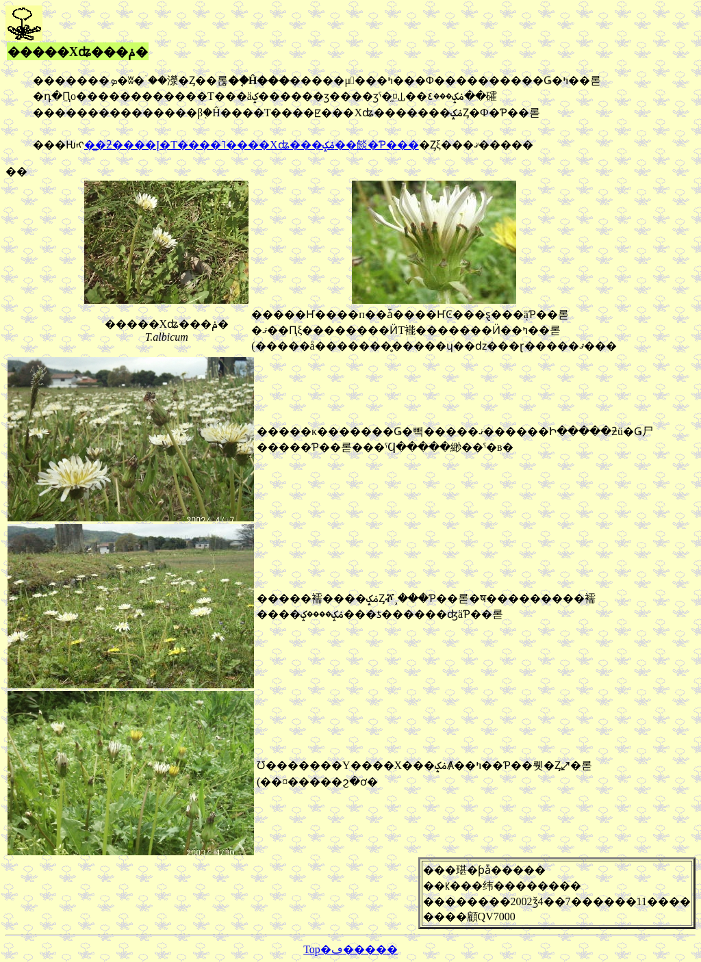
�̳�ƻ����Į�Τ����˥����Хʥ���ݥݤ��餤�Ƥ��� (251, 145)
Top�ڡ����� (350, 949)
